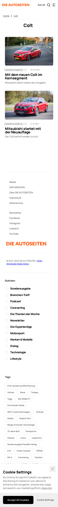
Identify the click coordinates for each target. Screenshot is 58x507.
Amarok (10, 437)
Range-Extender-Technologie (21, 424)
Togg (9, 399)
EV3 (9, 450)
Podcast (40, 412)
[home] (15, 5)
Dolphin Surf (25, 418)
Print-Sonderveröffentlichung (21, 385)
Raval (22, 392)
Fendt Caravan (23, 450)
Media (12, 182)
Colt (16, 15)
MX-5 (9, 457)
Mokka (10, 418)
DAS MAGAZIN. (17, 187)
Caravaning (23, 457)
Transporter (30, 431)
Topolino (38, 457)
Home (6, 15)
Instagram (14, 223)
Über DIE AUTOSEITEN (21, 192)
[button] (54, 5)
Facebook (14, 218)
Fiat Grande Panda (15, 405)
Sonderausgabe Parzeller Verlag (22, 444)
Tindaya (34, 392)
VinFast (10, 392)
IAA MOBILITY (24, 399)
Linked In (14, 228)
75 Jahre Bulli (13, 431)
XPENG (39, 450)
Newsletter (15, 212)
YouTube (14, 233)
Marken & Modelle (13, 70)
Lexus (23, 437)
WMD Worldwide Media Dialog (24, 262)
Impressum (15, 197)
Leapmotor (37, 437)
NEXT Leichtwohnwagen (18, 412)
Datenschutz (16, 203)
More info (47, 488)
